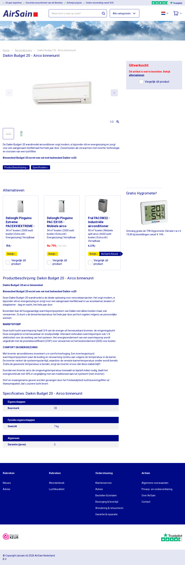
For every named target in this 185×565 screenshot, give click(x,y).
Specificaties (40, 167)
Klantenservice (103, 482)
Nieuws (7, 482)
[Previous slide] (9, 92)
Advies (6, 489)
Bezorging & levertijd (106, 501)
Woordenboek (56, 482)
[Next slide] (114, 92)
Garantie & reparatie (106, 514)
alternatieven (136, 75)
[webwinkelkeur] (11, 537)
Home (6, 50)
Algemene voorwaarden (155, 482)
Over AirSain (148, 495)
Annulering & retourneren (109, 508)
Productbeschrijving (16, 167)
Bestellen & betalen (106, 495)
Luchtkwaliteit (56, 489)
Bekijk (11, 253)
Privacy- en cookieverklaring (157, 489)
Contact (146, 501)
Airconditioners (23, 50)
